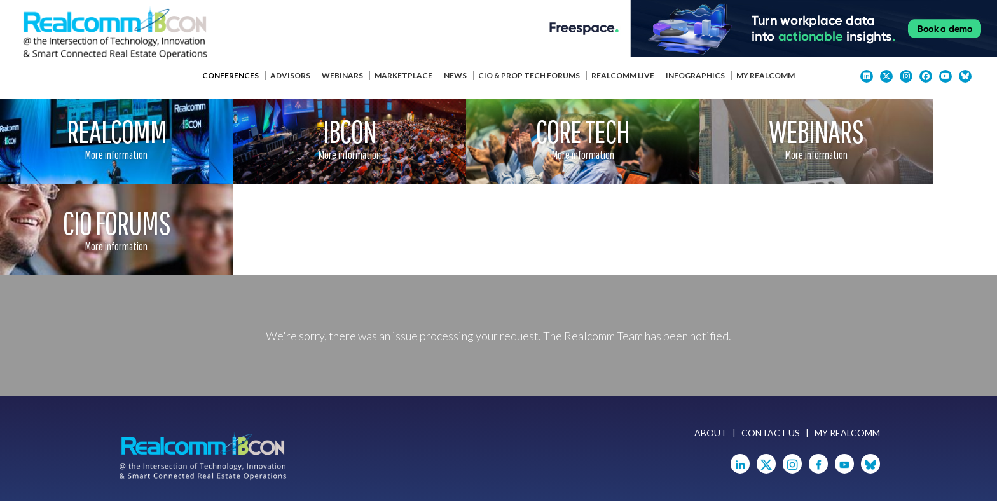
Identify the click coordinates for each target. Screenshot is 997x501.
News (455, 75)
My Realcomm (765, 75)
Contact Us (770, 342)
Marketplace (403, 75)
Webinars (342, 75)
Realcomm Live (622, 75)
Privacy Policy (317, 474)
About (710, 342)
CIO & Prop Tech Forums (529, 75)
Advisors (290, 75)
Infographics (695, 75)
